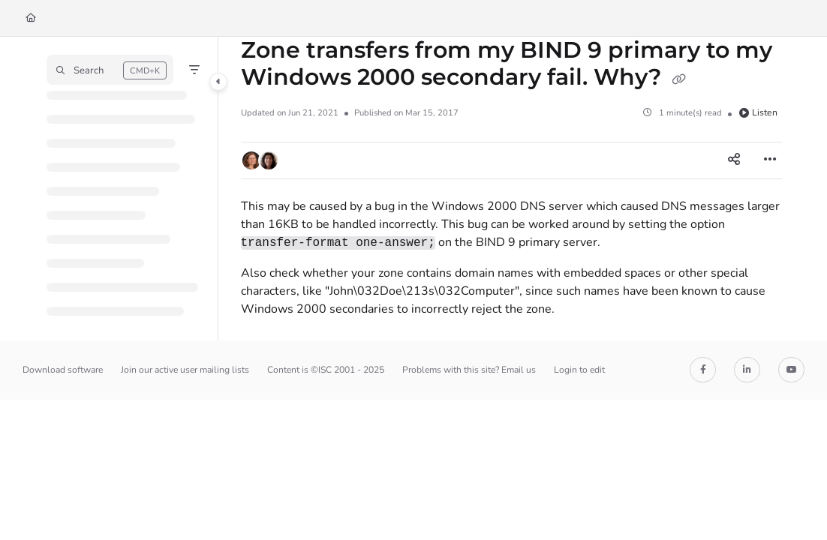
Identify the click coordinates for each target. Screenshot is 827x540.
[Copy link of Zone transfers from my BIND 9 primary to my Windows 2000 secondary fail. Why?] (679, 79)
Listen (758, 112)
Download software (63, 370)
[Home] (31, 18)
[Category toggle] (218, 82)
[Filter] (194, 70)
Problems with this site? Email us (469, 370)
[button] (110, 70)
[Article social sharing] (734, 160)
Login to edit (579, 370)
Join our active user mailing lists (185, 370)
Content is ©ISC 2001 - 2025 (325, 370)
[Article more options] (770, 160)
